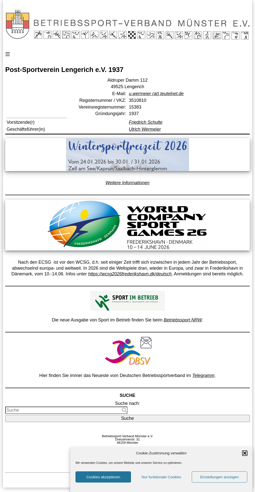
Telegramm (203, 375)
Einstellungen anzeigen (219, 480)
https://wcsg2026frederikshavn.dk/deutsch (130, 273)
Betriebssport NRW (183, 319)
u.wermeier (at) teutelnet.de (156, 93)
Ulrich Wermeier (145, 129)
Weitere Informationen (128, 182)
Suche (127, 418)
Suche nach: (127, 403)
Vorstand (142, 449)
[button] (244, 456)
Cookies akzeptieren (103, 480)
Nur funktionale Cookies (161, 480)
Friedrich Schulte (145, 122)
